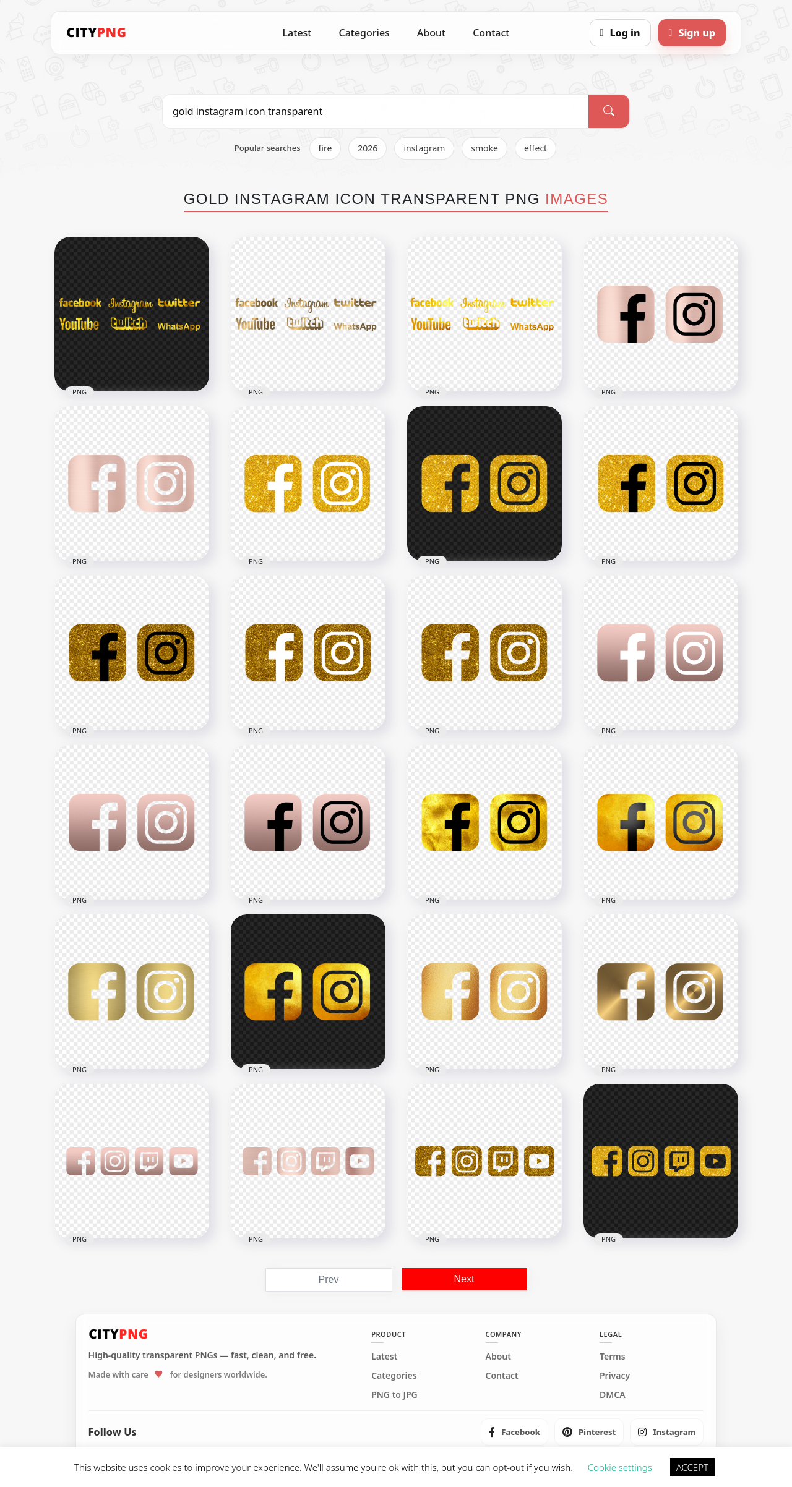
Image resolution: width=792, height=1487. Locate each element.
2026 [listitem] (367, 148)
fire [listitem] (325, 148)
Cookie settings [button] (620, 1467)
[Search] (608, 111)
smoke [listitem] (484, 148)
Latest (297, 33)
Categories (363, 33)
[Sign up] (692, 32)
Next (464, 1279)
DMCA (613, 1394)
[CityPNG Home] (96, 32)
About (431, 33)
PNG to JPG (394, 1394)
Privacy (615, 1375)
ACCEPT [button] (692, 1467)
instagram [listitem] (424, 148)
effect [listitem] (535, 148)
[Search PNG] (375, 111)
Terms (613, 1356)
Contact (491, 33)
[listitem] (514, 1432)
